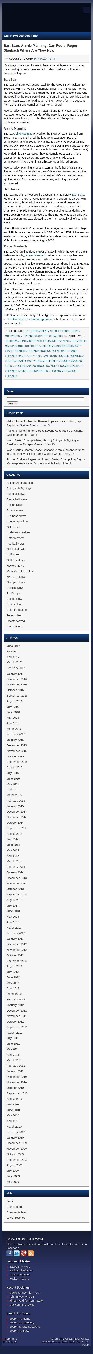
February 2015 (16, 800)
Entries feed (14, 1206)
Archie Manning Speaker (56, 346)
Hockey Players (19, 1278)
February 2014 (16, 866)
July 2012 (13, 971)
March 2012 (14, 993)
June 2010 (13, 1110)
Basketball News (17, 499)
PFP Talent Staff (45, 58)
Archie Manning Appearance (56, 341)
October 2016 (15, 690)
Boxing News (15, 504)
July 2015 (13, 773)
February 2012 (16, 999)
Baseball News (16, 493)
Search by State (19, 1330)
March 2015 (14, 795)
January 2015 (15, 806)
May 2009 (13, 1181)
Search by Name (19, 1318)
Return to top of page (10, 1340)
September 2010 (17, 1093)
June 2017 (13, 645)
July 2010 (13, 1104)
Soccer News (15, 598)
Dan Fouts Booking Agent (60, 356)
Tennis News (15, 615)
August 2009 (14, 1165)
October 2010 (15, 1087)
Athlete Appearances (42, 331)
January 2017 (15, 673)
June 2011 (13, 1043)
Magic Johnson (18, 1292)
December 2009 (17, 1143)
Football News (68, 331)
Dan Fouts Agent (29, 356)
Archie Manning (23, 133)
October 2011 (15, 1021)
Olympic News (16, 582)
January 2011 (15, 1071)
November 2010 (17, 1082)
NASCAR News (16, 576)
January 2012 (15, 1005)
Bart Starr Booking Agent (41, 351)
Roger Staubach (36, 255)
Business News (16, 515)
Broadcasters (15, 510)
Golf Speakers (16, 560)
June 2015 (13, 778)
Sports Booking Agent (33, 370)
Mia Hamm (16, 1304)
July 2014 (13, 839)
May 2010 (13, 1115)
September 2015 (17, 761)
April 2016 (13, 723)
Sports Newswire (44, 19)
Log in (10, 1201)
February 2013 (16, 933)
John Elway (16, 1296)
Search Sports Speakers (24, 1326)
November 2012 (17, 949)
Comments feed (17, 1212)
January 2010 (15, 1137)
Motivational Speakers (21, 336)
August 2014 (14, 833)
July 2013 (13, 905)
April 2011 (13, 1054)
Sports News (15, 604)
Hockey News (15, 565)
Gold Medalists (16, 549)
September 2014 (17, 828)
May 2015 (13, 784)
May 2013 (13, 916)
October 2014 (15, 822)
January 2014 (15, 872)
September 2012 (17, 960)
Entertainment (15, 538)
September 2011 (17, 1027)
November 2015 (17, 750)
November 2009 (17, 1148)
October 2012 (15, 955)
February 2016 (16, 734)
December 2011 (17, 1010)
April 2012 (13, 988)
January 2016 (15, 739)
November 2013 (17, 883)
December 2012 (17, 944)
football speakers (41, 319)
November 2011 (17, 1016)
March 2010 (14, 1126)
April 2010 (13, 1121)
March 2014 (14, 861)
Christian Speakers (18, 532)
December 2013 (17, 878)
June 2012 (13, 977)
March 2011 (14, 1060)
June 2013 (13, 911)
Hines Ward (16, 1300)
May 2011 (13, 1049)
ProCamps (13, 593)
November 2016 (17, 684)
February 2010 (16, 1132)
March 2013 (14, 927)
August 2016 (14, 701)
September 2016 (17, 695)
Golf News (13, 554)
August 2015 (14, 767)
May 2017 (13, 651)
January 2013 (15, 938)
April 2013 (13, 922)
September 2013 (17, 894)
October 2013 (15, 888)
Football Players (19, 1274)
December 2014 (17, 811)
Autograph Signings (19, 488)
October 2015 (15, 756)
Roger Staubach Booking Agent (37, 366)
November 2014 (17, 817)
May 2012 (13, 983)
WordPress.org (16, 1217)
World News (14, 626)
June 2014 (13, 844)
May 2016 (13, 717)
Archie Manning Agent (20, 341)
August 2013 (14, 900)
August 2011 (14, 1032)
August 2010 (14, 1098)
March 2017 (14, 662)
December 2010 (17, 1076)
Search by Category (21, 1322)
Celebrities (13, 527)
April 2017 (13, 657)
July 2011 (13, 1038)
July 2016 (13, 706)
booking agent (17, 319)
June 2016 (13, 712)
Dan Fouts (78, 194)
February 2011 (16, 1065)
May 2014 (13, 850)
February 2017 (16, 668)
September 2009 (17, 1159)
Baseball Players (19, 1266)
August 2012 (14, 966)
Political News (15, 587)
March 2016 (14, 728)
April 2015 (13, 789)
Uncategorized (16, 620)
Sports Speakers (50, 336)
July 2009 (13, 1170)
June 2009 (13, 1176)
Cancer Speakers (18, 521)
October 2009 (15, 1154)
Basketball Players (21, 1270)
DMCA (85, 1342)
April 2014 (13, 855)
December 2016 (17, 679)
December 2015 (17, 745)
